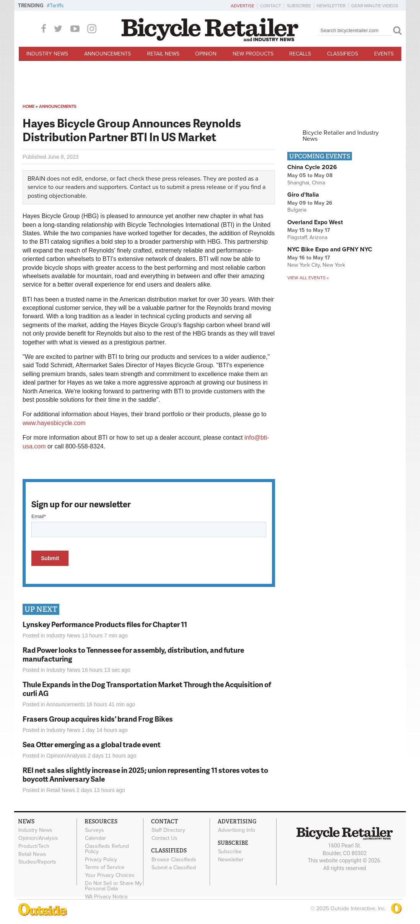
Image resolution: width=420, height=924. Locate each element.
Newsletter (331, 5)
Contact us (144, 187)
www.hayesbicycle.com (54, 423)
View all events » (308, 277)
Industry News (47, 54)
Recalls (300, 54)
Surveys (94, 830)
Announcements (107, 54)
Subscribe (299, 5)
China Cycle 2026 (312, 167)
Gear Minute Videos (374, 5)
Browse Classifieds (173, 859)
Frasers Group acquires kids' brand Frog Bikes (98, 719)
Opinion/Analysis (66, 756)
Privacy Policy (101, 859)
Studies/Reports (37, 862)
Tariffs (57, 5)
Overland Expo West (315, 222)
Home (28, 106)
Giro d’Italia (303, 195)
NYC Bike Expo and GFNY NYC (329, 249)
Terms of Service (104, 867)
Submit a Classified (173, 867)
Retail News (163, 54)
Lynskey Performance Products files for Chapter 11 (105, 624)
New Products (253, 54)
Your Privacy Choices (110, 875)
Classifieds (342, 54)
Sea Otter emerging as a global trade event (92, 744)
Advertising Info (236, 830)
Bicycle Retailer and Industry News (341, 136)
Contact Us (164, 838)
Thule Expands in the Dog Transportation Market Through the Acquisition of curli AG (147, 688)
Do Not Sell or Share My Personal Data (113, 886)
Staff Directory (168, 830)
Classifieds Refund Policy (107, 848)
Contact (270, 5)
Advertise (242, 5)
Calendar (95, 838)
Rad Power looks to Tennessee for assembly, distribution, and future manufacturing (133, 654)
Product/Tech (33, 846)
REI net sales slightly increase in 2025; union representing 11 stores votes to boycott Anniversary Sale (145, 774)
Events (384, 54)
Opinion (206, 54)
